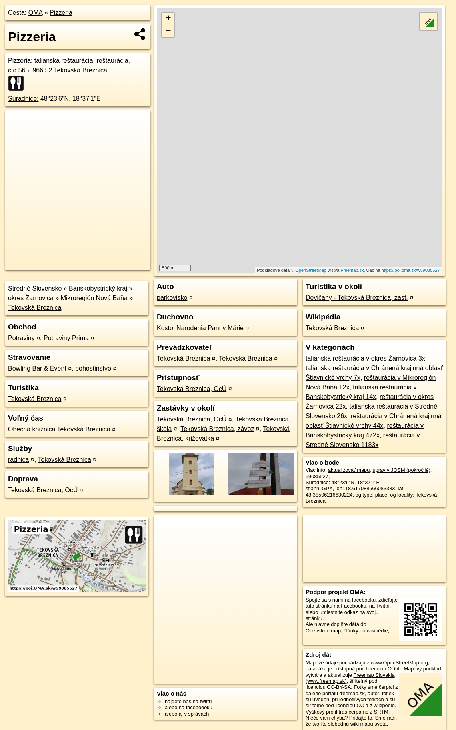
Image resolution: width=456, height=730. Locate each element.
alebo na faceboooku (188, 707)
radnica (18, 459)
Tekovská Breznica (34, 307)
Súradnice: (23, 98)
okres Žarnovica (31, 298)
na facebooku (360, 600)
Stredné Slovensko (35, 288)
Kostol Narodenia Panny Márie (200, 328)
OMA (35, 12)
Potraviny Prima (66, 338)
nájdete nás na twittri (188, 701)
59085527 (317, 476)
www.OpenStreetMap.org (399, 663)
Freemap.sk (352, 270)
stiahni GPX (319, 488)
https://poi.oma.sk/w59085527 (411, 270)
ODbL (394, 669)
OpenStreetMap (310, 270)
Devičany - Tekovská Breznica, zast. (357, 297)
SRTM (381, 712)
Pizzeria (61, 12)
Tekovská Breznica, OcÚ (43, 490)
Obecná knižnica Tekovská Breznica (59, 429)
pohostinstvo (93, 368)
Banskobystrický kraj (98, 288)
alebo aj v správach (187, 714)
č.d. (18, 70)
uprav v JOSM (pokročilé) (401, 470)
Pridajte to (360, 718)
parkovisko (172, 297)
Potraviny (21, 338)
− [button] (168, 31)
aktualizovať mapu (349, 470)
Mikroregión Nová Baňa (94, 298)
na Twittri (379, 606)
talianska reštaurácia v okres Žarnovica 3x (365, 358)
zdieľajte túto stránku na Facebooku (352, 603)
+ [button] (168, 19)
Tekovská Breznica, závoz (217, 428)
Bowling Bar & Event (37, 368)
